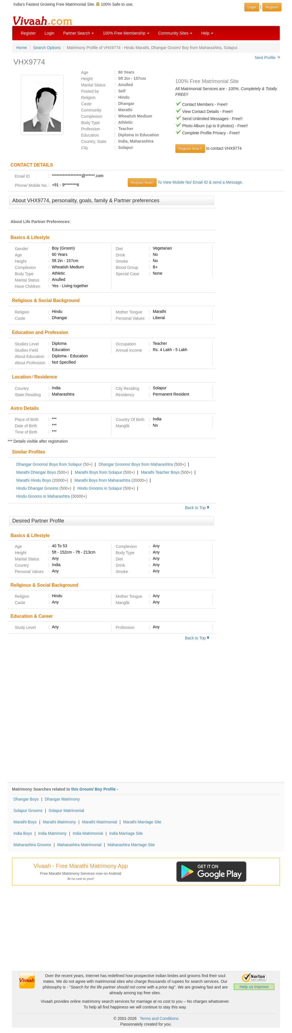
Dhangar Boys (26, 799)
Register (28, 33)
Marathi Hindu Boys (33, 480)
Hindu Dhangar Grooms (37, 488)
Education (90, 135)
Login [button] (252, 7)
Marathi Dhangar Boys (36, 472)
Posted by (90, 91)
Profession (90, 129)
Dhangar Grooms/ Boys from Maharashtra (136, 464)
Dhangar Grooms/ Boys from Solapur (49, 464)
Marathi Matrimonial (99, 822)
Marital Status (93, 85)
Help (207, 33)
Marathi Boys (25, 822)
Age (84, 72)
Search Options (47, 47)
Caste (86, 104)
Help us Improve (254, 987)
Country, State (93, 141)
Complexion (91, 116)
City (84, 147)
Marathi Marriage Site (142, 822)
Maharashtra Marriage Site (131, 844)
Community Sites (175, 33)
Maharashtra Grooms (32, 844)
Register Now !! (190, 149)
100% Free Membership (126, 33)
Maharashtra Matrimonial (79, 844)
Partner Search (78, 33)
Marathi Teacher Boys (160, 472)
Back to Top (197, 507)
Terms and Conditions (159, 1018)
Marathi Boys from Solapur (98, 472)
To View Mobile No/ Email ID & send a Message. (200, 182)
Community (91, 110)
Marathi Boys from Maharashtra (102, 480)
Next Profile (265, 57)
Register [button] (271, 7)
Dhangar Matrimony (62, 799)
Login (49, 33)
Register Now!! (142, 183)
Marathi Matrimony (59, 822)
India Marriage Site (126, 833)
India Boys (22, 833)
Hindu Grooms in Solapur (99, 488)
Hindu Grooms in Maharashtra (43, 496)
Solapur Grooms (27, 810)
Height (87, 78)
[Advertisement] (250, 283)
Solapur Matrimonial (66, 810)
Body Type (90, 122)
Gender (21, 248)
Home (21, 47)
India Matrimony (52, 833)
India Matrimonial (88, 833)
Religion (88, 97)
